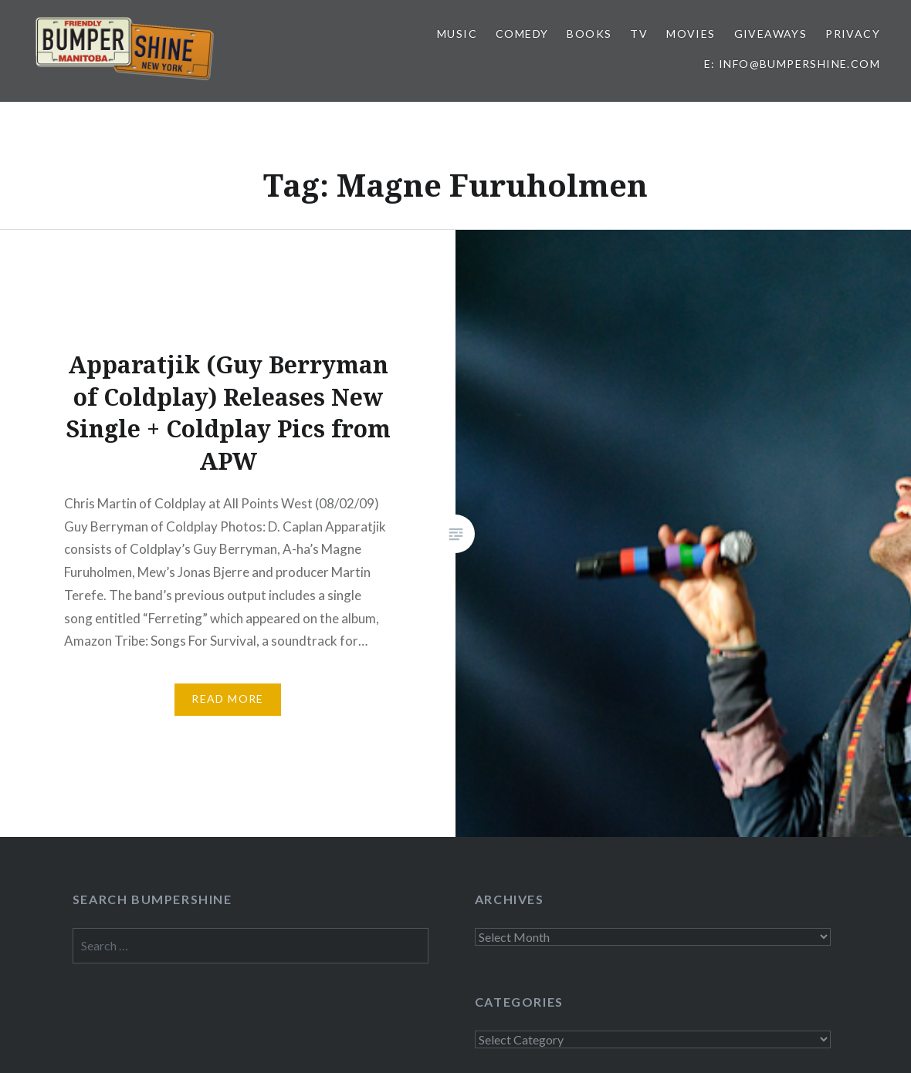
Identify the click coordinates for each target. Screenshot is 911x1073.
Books (589, 33)
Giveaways (771, 33)
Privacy (852, 33)
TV (639, 33)
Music (457, 33)
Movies (690, 33)
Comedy (522, 33)
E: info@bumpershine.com (792, 63)
